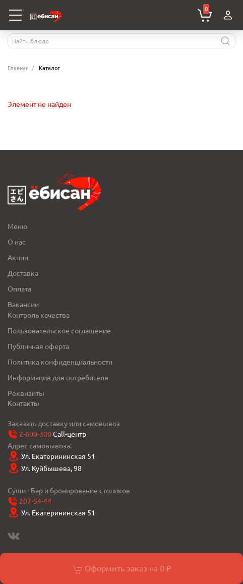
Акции (18, 257)
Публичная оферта (38, 346)
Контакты (23, 402)
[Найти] (225, 40)
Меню (17, 225)
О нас (17, 241)
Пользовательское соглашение (59, 330)
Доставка (23, 272)
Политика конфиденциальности (60, 361)
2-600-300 (35, 434)
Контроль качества (39, 314)
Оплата (19, 288)
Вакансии (23, 304)
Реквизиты (26, 392)
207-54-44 (35, 501)
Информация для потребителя (58, 377)
